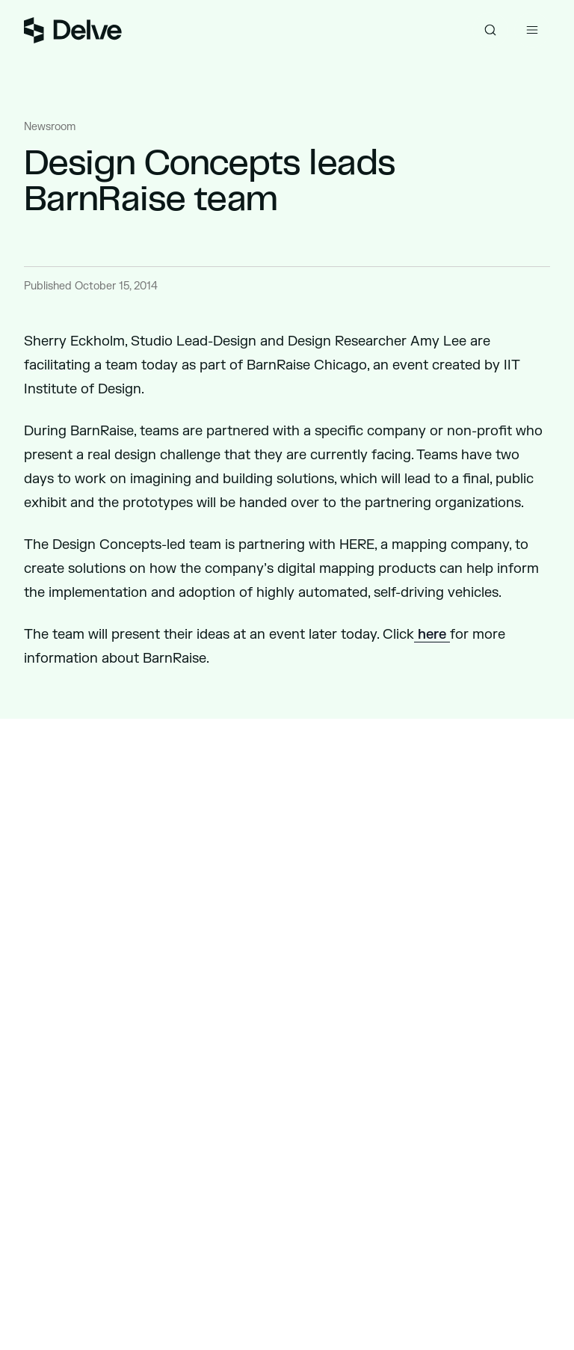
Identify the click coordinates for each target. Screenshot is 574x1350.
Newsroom (49, 126)
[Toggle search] (490, 30)
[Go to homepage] (73, 30)
